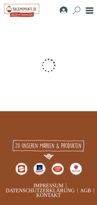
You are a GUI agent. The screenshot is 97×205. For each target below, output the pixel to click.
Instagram (41, 127)
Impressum (48, 185)
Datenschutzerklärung (40, 190)
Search (76, 10)
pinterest (72, 127)
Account (64, 10)
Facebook (25, 127)
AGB (85, 190)
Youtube (56, 127)
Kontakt (48, 195)
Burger (89, 10)
